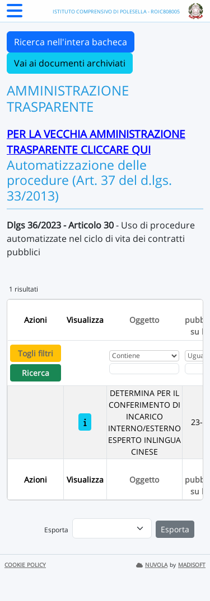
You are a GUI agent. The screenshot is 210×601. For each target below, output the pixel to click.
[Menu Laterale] (14, 14)
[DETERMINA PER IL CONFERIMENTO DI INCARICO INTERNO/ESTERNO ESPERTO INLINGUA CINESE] (84, 422)
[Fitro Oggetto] (144, 368)
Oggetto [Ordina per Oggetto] (144, 319)
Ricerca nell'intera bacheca (70, 42)
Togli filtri (35, 353)
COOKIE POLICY (25, 565)
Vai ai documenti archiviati (69, 63)
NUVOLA (151, 565)
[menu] (112, 528)
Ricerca (35, 373)
